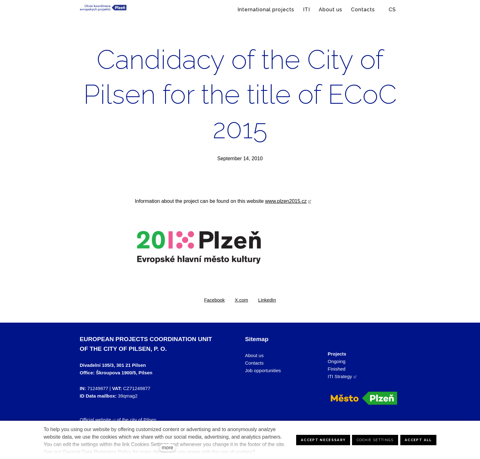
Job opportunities (263, 370)
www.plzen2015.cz (286, 201)
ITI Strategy (340, 376)
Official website (95, 419)
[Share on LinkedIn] (267, 300)
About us (254, 355)
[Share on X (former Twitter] (241, 300)
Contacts (254, 363)
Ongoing (337, 361)
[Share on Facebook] (214, 300)
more (167, 447)
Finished (337, 369)
